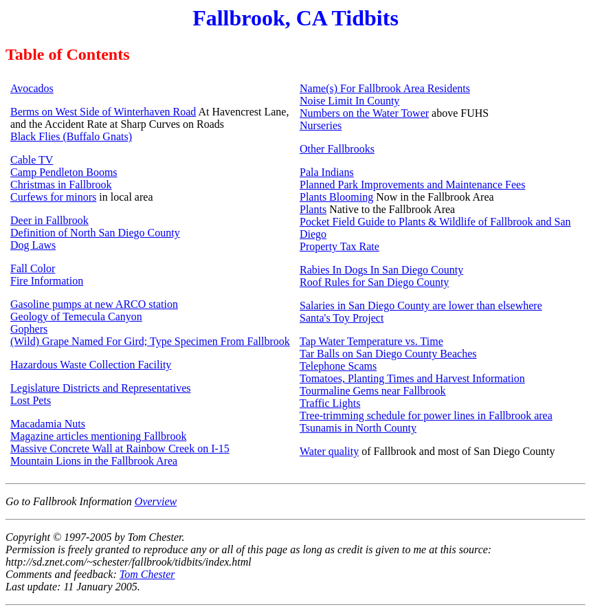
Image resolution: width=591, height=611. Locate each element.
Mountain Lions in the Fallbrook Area (93, 461)
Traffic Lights (330, 403)
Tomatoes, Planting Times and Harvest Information (412, 378)
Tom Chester (147, 574)
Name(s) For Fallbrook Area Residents (385, 88)
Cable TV (31, 160)
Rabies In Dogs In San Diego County (381, 270)
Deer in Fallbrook (49, 220)
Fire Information (46, 281)
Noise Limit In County (349, 101)
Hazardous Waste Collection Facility (90, 364)
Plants (313, 209)
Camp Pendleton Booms (64, 172)
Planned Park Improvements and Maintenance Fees (412, 184)
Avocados (32, 88)
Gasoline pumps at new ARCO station (94, 304)
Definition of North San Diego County (95, 232)
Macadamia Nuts (47, 424)
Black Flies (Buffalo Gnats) (71, 136)
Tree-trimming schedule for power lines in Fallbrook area (426, 415)
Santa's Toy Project (341, 318)
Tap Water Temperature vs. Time (371, 341)
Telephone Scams (338, 366)
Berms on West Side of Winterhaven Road (103, 112)
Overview (156, 501)
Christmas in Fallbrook (61, 184)
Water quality (329, 451)
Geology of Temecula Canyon (76, 316)
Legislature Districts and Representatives (100, 388)
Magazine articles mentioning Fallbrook (98, 436)
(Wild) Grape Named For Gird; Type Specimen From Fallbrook (150, 341)
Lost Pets (30, 400)
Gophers (28, 329)
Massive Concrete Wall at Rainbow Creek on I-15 (120, 448)
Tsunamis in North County (358, 428)
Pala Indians (327, 172)
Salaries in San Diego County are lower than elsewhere (421, 305)
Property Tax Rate (339, 246)
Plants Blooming (336, 197)
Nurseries (321, 125)
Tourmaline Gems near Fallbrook (373, 391)
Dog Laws (33, 245)
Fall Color (32, 268)
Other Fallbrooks (337, 149)
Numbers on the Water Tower (364, 113)
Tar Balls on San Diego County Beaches (388, 353)
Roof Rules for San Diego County (374, 282)
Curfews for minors (53, 197)
